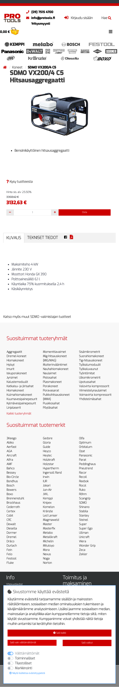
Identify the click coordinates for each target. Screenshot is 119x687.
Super (83, 524)
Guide (46, 447)
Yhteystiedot (14, 584)
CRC (9, 520)
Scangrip (84, 498)
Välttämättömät (27, 653)
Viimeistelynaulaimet (93, 390)
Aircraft (12, 455)
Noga (46, 558)
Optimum (85, 443)
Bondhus (12, 481)
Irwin (46, 477)
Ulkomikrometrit (89, 378)
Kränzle (48, 511)
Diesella (12, 528)
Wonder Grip (87, 546)
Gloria (47, 443)
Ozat (82, 451)
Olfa (81, 438)
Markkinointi (23, 668)
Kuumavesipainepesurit (22, 399)
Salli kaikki (59, 632)
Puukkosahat (51, 403)
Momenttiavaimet (54, 352)
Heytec (47, 455)
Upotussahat (87, 382)
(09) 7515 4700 (38, 12)
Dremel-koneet (16, 356)
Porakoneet (50, 386)
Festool (11, 558)
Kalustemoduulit (17, 382)
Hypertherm (51, 468)
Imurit (10, 369)
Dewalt (11, 524)
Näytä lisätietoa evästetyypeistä (27, 673)
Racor (83, 473)
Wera (82, 541)
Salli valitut (87, 642)
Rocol (82, 486)
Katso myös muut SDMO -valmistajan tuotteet (37, 317)
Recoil (83, 477)
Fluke (10, 563)
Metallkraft (50, 537)
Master (47, 524)
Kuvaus (13, 237)
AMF (9, 464)
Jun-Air (47, 490)
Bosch (10, 486)
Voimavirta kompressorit (95, 395)
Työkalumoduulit (90, 365)
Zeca (82, 550)
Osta (84, 212)
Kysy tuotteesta (19, 181)
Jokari (46, 486)
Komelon (48, 507)
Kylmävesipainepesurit (21, 403)
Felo (9, 554)
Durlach (12, 546)
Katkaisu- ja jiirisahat (20, 386)
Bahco (10, 468)
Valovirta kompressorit (94, 386)
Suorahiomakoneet (91, 356)
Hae (106, 18)
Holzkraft (49, 460)
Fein (9, 550)
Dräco (10, 541)
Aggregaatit (14, 352)
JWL (45, 494)
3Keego (11, 438)
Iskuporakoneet (17, 373)
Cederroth (13, 507)
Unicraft (84, 537)
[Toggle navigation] (110, 32)
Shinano (84, 507)
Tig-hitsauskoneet (90, 360)
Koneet (17, 67)
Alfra (10, 460)
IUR (45, 481)
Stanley (84, 516)
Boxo (10, 494)
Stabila (83, 511)
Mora (46, 550)
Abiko (10, 443)
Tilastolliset (23, 663)
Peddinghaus (87, 464)
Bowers (11, 490)
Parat (82, 460)
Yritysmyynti (40, 24)
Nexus (47, 554)
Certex (11, 511)
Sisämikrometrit (89, 352)
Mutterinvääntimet (55, 365)
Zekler (83, 554)
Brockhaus (13, 503)
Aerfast (11, 447)
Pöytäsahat (50, 408)
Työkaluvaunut (88, 369)
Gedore (47, 438)
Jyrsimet (12, 378)
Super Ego (85, 528)
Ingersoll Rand (52, 473)
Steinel (83, 520)
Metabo (48, 533)
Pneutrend (86, 468)
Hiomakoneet (15, 360)
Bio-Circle (13, 477)
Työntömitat (87, 373)
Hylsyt (10, 365)
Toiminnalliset (25, 658)
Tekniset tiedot (42, 237)
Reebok (84, 481)
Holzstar (48, 464)
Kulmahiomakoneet (19, 395)
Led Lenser (50, 516)
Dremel (11, 537)
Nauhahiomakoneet (55, 369)
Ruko (82, 490)
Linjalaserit (14, 408)
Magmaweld (51, 520)
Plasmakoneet (52, 382)
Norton (47, 563)
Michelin (48, 541)
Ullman (83, 533)
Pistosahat (50, 378)
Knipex (47, 503)
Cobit (10, 516)
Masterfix (49, 528)
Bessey (11, 473)
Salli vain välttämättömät (23, 642)
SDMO (83, 503)
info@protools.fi (39, 18)
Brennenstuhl (15, 498)
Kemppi (48, 498)
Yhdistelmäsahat (90, 399)
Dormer (12, 533)
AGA (9, 451)
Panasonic (85, 455)
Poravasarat (51, 390)
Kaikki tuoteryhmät (19, 414)
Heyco (47, 451)
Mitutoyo (48, 546)
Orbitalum (85, 447)
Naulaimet (49, 373)
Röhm (83, 494)
